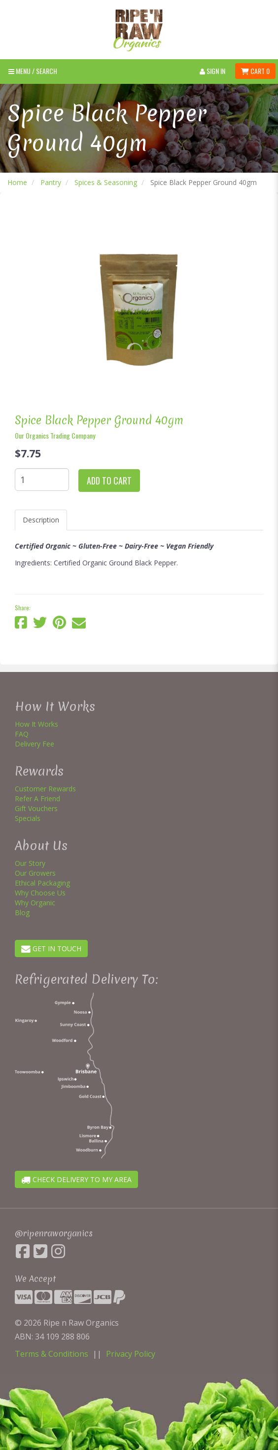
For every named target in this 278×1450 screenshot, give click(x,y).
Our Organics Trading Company (55, 435)
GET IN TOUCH (51, 948)
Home (17, 182)
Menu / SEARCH (32, 71)
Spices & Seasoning (105, 182)
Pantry (50, 182)
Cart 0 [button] (255, 71)
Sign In (212, 71)
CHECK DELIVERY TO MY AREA (76, 1179)
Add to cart (109, 480)
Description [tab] (41, 519)
